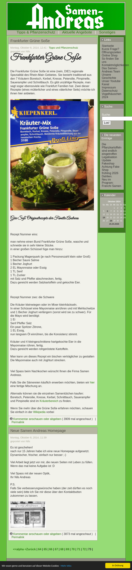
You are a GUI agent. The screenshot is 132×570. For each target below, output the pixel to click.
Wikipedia (39, 412)
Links (106, 39)
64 (39, 549)
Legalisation (109, 157)
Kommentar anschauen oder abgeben (36, 418)
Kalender (109, 195)
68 (62, 549)
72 (84, 549)
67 (56, 549)
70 (73, 549)
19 (104, 217)
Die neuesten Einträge (111, 137)
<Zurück (31, 549)
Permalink (18, 422)
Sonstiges (107, 32)
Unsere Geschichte (109, 76)
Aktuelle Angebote (77, 32)
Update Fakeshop (108, 162)
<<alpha (19, 549)
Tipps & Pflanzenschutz (36, 32)
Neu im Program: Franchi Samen (111, 182)
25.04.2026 (114, 224)
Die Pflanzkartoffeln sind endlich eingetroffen (111, 149)
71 (78, 549)
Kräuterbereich (49, 400)
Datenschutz (110, 90)
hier (92, 382)
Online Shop (110, 55)
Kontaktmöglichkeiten (115, 65)
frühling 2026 (110, 173)
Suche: (107, 106)
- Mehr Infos (65, 566)
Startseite (108, 45)
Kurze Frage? (110, 49)
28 (111, 221)
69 (67, 549)
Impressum (109, 87)
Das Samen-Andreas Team (111, 70)
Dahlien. (107, 176)
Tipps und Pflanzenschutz (63, 47)
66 (50, 549)
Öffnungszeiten (111, 52)
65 (45, 549)
